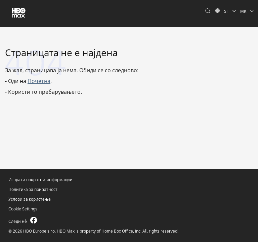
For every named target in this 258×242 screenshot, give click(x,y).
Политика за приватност (32, 189)
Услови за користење (29, 199)
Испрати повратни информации (40, 180)
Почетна (39, 81)
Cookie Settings (22, 209)
